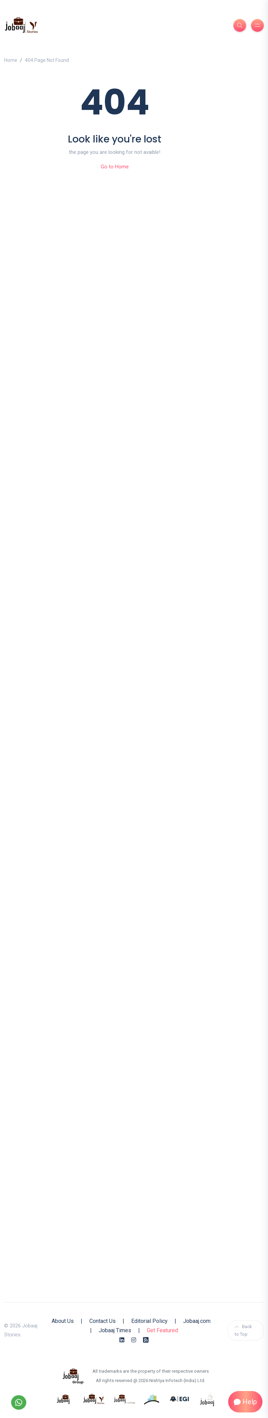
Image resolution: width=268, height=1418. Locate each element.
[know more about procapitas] (152, 1399)
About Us (63, 1321)
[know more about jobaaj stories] (94, 1399)
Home (10, 60)
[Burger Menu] (257, 25)
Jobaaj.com (197, 1321)
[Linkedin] (121, 1340)
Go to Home (115, 167)
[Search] (239, 25)
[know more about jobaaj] (63, 1399)
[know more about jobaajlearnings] (124, 1399)
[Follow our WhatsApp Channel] (18, 1402)
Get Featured (162, 1330)
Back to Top (243, 1330)
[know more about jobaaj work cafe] (207, 1399)
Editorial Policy (149, 1321)
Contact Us (102, 1321)
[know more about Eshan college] (180, 1399)
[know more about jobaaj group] (73, 1376)
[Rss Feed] (146, 1340)
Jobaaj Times (115, 1330)
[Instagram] (133, 1340)
